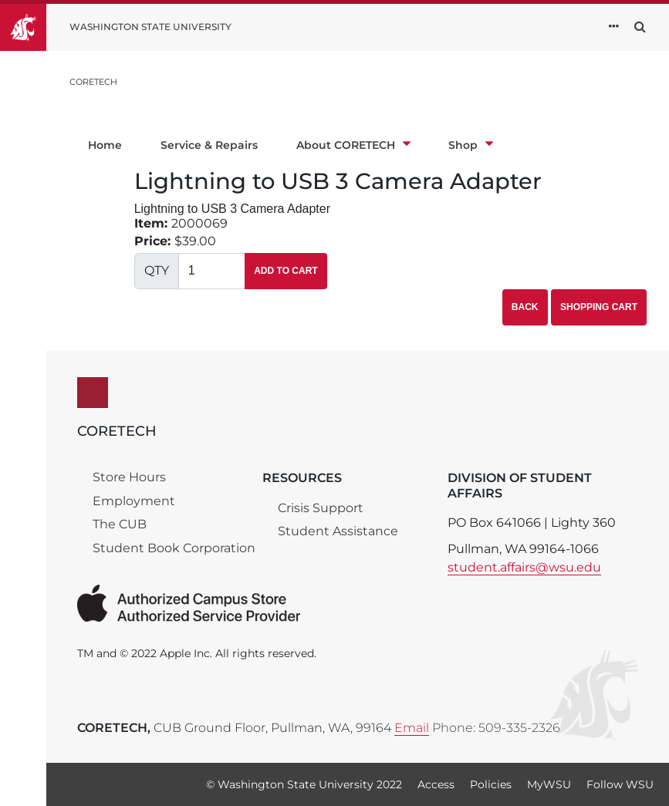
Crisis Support (320, 508)
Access (435, 784)
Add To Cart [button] (285, 270)
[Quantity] (212, 271)
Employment (134, 501)
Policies (491, 784)
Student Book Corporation (174, 548)
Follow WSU (620, 784)
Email (411, 727)
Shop (470, 145)
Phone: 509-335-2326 (496, 727)
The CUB (120, 524)
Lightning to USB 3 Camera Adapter (338, 181)
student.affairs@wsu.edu (524, 568)
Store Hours (129, 477)
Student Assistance (338, 531)
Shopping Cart (598, 307)
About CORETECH (353, 145)
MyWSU (549, 784)
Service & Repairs (209, 145)
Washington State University (150, 27)
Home (105, 145)
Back (525, 307)
